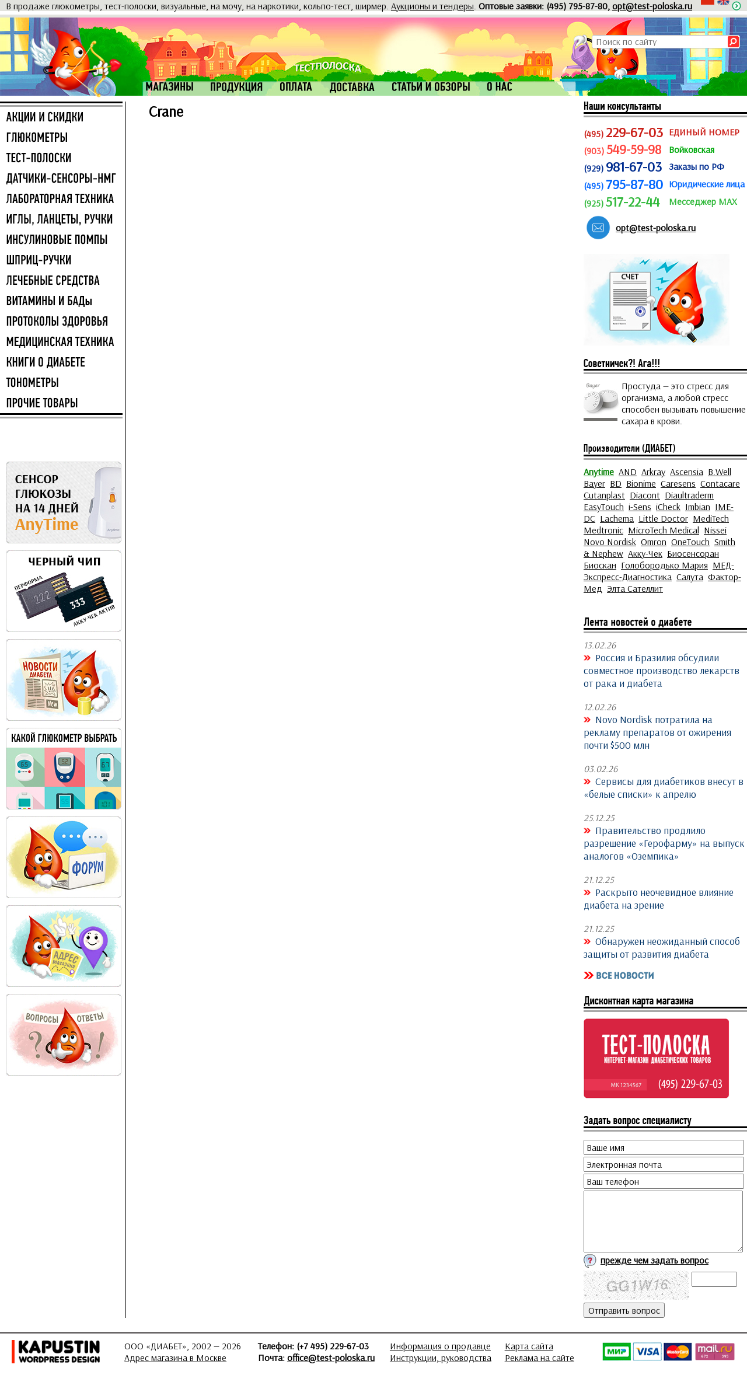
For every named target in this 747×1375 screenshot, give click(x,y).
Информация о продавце (440, 1346)
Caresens (678, 483)
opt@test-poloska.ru (652, 6)
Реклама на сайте (539, 1357)
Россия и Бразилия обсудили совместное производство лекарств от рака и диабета (661, 670)
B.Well (719, 471)
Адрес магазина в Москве (175, 1357)
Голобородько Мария (664, 565)
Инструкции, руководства (440, 1357)
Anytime (599, 471)
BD (616, 483)
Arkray (653, 471)
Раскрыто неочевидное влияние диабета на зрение (659, 898)
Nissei (715, 530)
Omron (653, 541)
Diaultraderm (689, 495)
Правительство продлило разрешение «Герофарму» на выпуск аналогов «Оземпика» (664, 842)
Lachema (617, 518)
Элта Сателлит (635, 588)
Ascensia (686, 471)
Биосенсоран (693, 553)
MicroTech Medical (663, 530)
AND (628, 471)
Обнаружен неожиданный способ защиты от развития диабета (662, 947)
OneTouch (690, 541)
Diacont (645, 495)
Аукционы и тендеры (432, 6)
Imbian (697, 506)
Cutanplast (604, 495)
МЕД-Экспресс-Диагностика (659, 570)
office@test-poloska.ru (331, 1357)
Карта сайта (529, 1346)
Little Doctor (663, 518)
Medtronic (603, 530)
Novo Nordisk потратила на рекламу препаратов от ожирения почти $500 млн (657, 732)
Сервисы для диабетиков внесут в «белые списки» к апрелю (663, 787)
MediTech (711, 518)
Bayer (594, 483)
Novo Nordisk (610, 541)
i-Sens (640, 506)
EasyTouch (604, 506)
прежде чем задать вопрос (654, 1260)
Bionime (641, 483)
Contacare (720, 483)
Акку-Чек (645, 553)
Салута (689, 576)
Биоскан (600, 565)
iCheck (668, 506)
